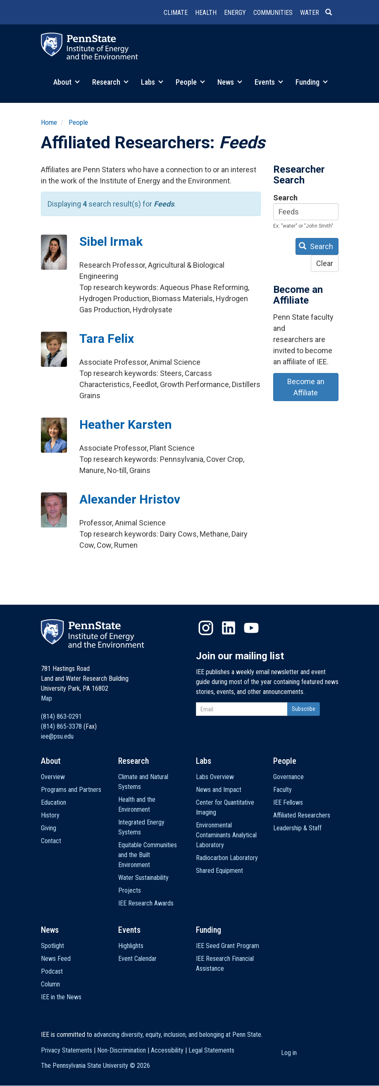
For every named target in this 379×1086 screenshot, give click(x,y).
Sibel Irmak (111, 241)
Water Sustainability (143, 878)
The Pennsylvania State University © (95, 1065)
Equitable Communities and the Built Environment (147, 855)
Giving (48, 828)
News (229, 82)
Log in (289, 1053)
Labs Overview (215, 777)
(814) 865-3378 (61, 726)
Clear (324, 263)
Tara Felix (106, 338)
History (50, 815)
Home (49, 122)
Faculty (282, 790)
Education (53, 802)
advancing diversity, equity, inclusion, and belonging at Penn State (177, 1034)
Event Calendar (137, 958)
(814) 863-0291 (61, 716)
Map (46, 698)
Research (110, 82)
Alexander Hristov (129, 499)
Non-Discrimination (121, 1050)
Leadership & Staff (297, 828)
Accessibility (167, 1050)
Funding (312, 82)
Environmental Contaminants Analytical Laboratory (226, 835)
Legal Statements (211, 1050)
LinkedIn (228, 628)
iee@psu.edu (57, 736)
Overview (53, 777)
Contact (51, 841)
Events (269, 82)
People (190, 82)
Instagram (206, 628)
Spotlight (52, 946)
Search (285, 197)
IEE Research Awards (146, 903)
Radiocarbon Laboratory (227, 858)
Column (50, 984)
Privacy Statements (66, 1050)
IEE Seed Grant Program (227, 946)
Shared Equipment (219, 871)
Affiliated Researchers (301, 815)
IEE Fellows (288, 802)
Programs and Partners (71, 790)
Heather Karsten (125, 424)
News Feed (56, 958)
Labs (152, 82)
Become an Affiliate (305, 387)
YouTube (251, 628)
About (66, 82)
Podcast (52, 971)
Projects (129, 890)
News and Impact (218, 790)
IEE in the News (61, 997)
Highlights (130, 946)
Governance (288, 777)
